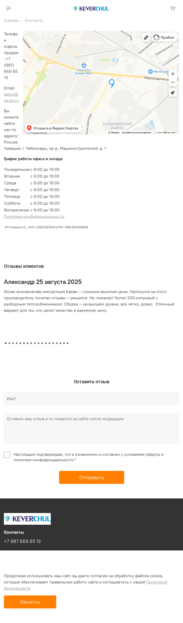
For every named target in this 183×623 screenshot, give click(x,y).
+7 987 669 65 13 (22, 541)
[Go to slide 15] (57, 343)
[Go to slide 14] (53, 343)
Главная (11, 20)
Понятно (30, 602)
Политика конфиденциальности (34, 216)
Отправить (91, 477)
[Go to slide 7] (27, 343)
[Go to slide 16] (60, 343)
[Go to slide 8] (31, 343)
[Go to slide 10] (38, 343)
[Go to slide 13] (49, 343)
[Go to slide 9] (35, 343)
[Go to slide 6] (24, 343)
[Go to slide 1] (6, 343)
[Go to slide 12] (46, 343)
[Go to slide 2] (9, 343)
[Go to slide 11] (42, 343)
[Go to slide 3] (13, 343)
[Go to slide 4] (16, 343)
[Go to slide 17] (64, 343)
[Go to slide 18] (67, 343)
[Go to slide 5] (20, 343)
